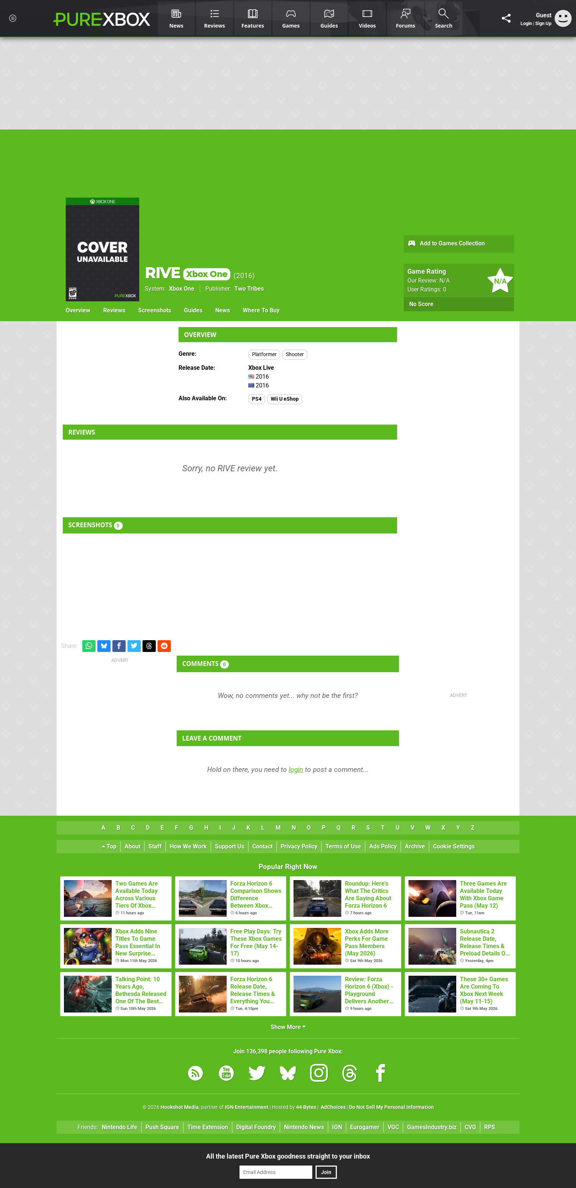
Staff (155, 846)
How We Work (188, 846)
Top (109, 846)
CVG (470, 1127)
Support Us (229, 846)
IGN (337, 1127)
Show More (288, 1027)
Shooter (295, 354)
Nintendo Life (119, 1127)
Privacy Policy (299, 846)
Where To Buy (261, 310)
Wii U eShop (285, 399)
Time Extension (207, 1127)
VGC (393, 1127)
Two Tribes (249, 288)
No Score (421, 304)
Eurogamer (364, 1127)
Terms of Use (343, 846)
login (296, 769)
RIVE (187, 273)
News (222, 310)
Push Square (162, 1127)
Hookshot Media (180, 1107)
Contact (262, 846)
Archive (415, 846)
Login (526, 23)
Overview (78, 310)
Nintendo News (304, 1127)
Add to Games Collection (446, 244)
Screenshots (154, 310)
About (132, 846)
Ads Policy (383, 846)
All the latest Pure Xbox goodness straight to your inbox (288, 1156)
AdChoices (333, 1107)
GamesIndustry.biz (432, 1127)
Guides (193, 310)
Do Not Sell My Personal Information (391, 1107)
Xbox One (181, 288)
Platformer (264, 354)
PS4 (257, 399)
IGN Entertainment (247, 1107)
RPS (489, 1127)
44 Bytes (306, 1107)
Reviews (114, 310)
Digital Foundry (256, 1127)
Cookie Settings (454, 846)
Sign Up (543, 23)
